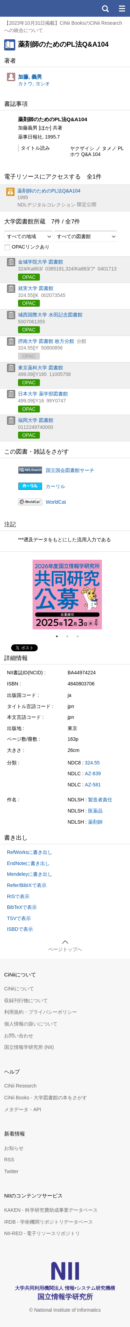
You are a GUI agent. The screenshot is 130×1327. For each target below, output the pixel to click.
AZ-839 (93, 773)
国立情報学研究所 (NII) (29, 1047)
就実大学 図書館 (35, 288)
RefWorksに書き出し (29, 852)
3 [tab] (80, 636)
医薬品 (95, 811)
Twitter (11, 1171)
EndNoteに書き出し (28, 863)
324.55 (92, 762)
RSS (9, 1159)
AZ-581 (93, 784)
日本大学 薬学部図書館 (43, 393)
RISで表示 (18, 896)
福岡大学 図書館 (35, 420)
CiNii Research (20, 1086)
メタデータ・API (22, 1109)
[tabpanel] (67, 594)
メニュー (122, 8)
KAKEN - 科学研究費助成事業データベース (51, 1210)
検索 (105, 8)
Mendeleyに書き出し (29, 874)
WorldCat (56, 502)
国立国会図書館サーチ (70, 470)
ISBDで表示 (20, 929)
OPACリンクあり (27, 247)
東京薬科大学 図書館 (40, 367)
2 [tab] (70, 636)
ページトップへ (65, 949)
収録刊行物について (26, 1000)
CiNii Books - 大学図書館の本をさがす (45, 1097)
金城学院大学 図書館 (40, 262)
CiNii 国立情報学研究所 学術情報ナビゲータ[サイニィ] (30, 8)
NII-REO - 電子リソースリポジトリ (42, 1233)
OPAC (29, 277)
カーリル (55, 486)
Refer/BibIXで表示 (26, 885)
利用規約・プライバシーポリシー (40, 1012)
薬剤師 (95, 822)
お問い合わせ (18, 1035)
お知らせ (14, 1148)
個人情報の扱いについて (31, 1024)
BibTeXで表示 (22, 907)
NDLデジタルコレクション (46, 204)
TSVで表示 (19, 918)
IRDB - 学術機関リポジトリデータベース (48, 1222)
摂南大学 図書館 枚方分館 (46, 341)
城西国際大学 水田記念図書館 (50, 314)
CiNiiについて (19, 988)
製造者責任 (100, 799)
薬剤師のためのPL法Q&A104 (48, 191)
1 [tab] (59, 636)
